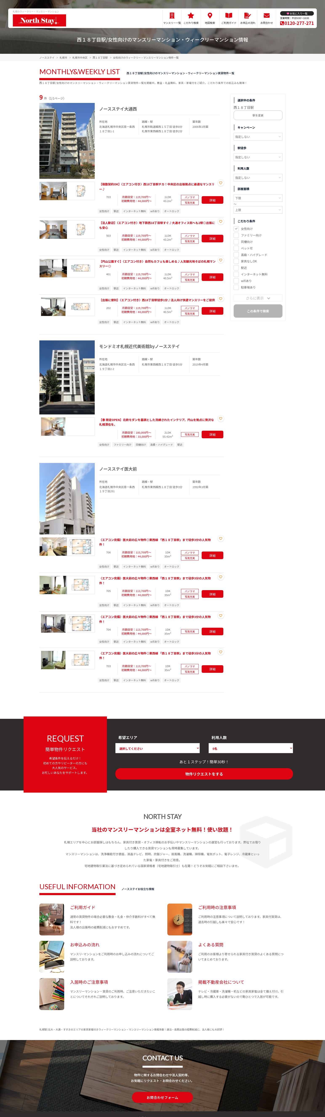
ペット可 (247, 248)
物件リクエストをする (204, 774)
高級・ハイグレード (254, 255)
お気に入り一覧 (299, 13)
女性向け (247, 229)
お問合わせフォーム (162, 1097)
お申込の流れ (247, 22)
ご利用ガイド (228, 22)
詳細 (213, 200)
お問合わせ (266, 22)
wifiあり (246, 281)
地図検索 (210, 22)
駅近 (244, 268)
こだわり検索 (190, 22)
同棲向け (247, 242)
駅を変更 (258, 115)
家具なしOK (249, 261)
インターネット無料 (254, 274)
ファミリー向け (251, 235)
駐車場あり (248, 287)
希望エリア (127, 737)
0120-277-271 (299, 23)
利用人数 (219, 737)
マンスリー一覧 (172, 22)
